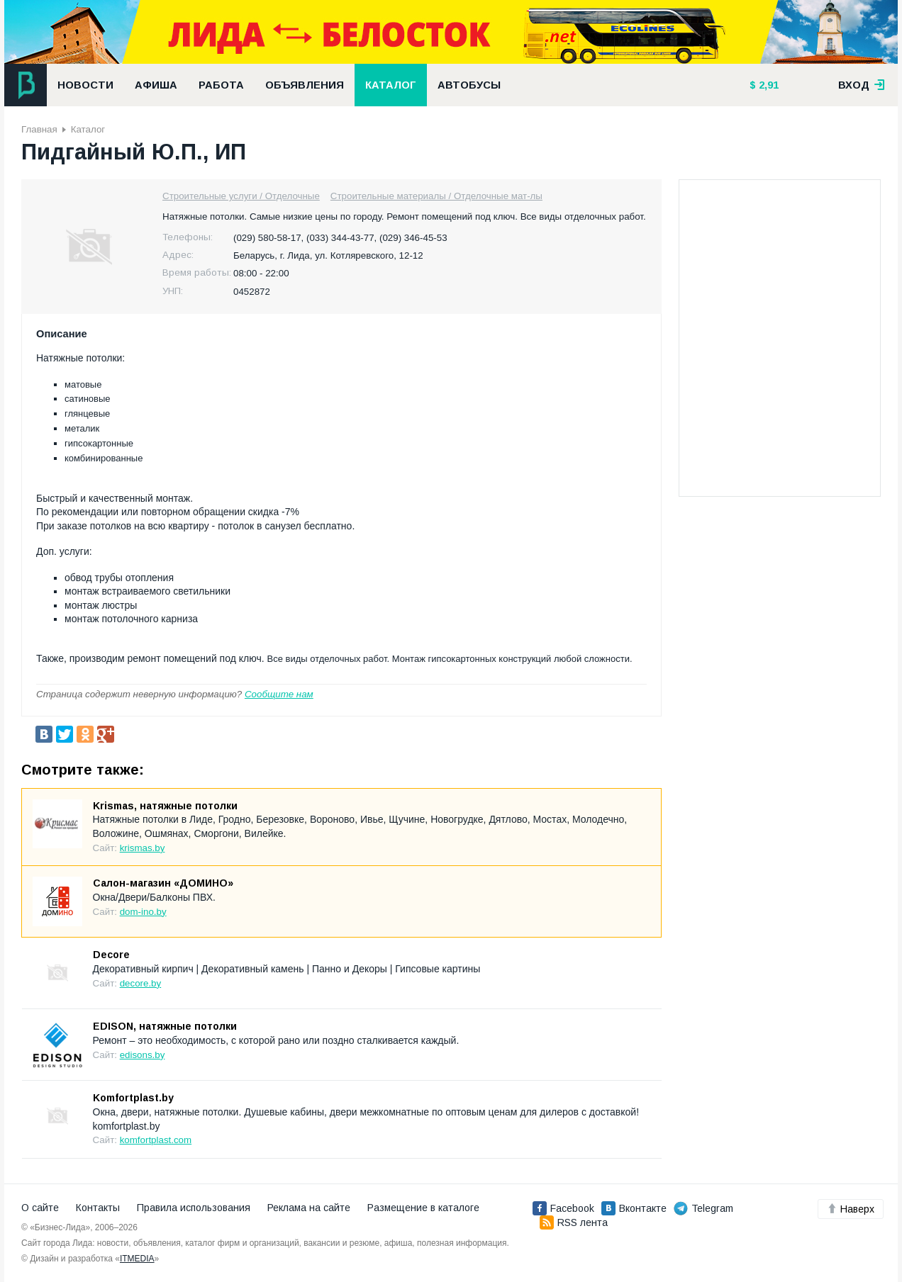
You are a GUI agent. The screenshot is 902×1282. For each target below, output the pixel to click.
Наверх (850, 1209)
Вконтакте (634, 1208)
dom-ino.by (143, 911)
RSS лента (574, 1222)
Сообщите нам (279, 694)
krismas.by (142, 848)
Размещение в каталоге (423, 1207)
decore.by (141, 983)
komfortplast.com (155, 1140)
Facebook (563, 1208)
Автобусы (469, 85)
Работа (221, 85)
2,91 (767, 85)
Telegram (703, 1208)
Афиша (156, 85)
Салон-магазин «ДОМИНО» (163, 883)
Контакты (98, 1207)
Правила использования (193, 1207)
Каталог (390, 85)
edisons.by (142, 1055)
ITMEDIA (137, 1259)
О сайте (40, 1207)
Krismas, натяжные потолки (165, 805)
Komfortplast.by (133, 1097)
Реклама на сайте (308, 1207)
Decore (111, 954)
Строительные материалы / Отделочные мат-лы (436, 196)
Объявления (304, 85)
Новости (85, 85)
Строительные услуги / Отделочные (241, 196)
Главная (39, 129)
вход (861, 85)
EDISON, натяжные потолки (165, 1026)
